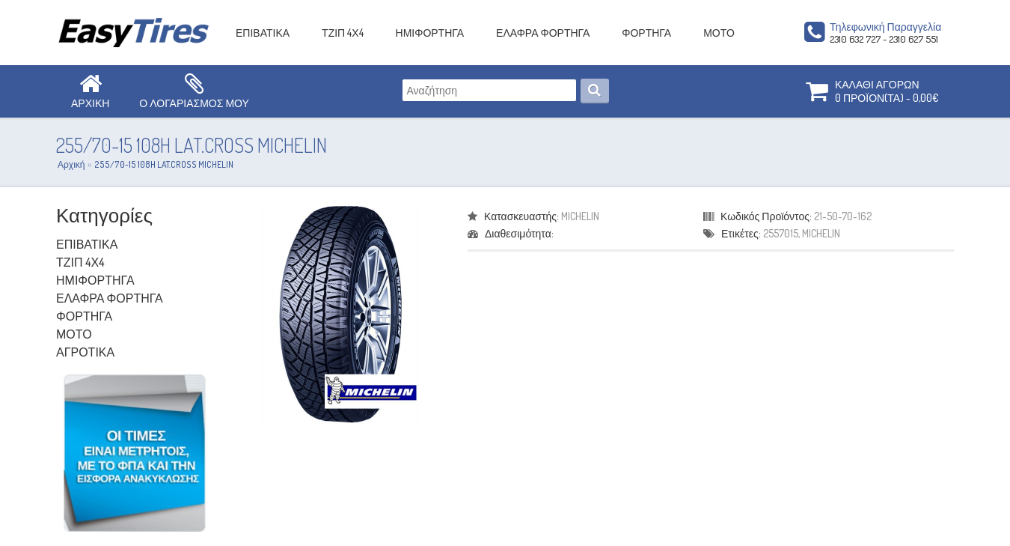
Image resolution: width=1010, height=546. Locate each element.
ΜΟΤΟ (719, 32)
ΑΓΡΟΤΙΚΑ (85, 352)
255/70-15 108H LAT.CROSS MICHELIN (163, 164)
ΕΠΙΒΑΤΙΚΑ (263, 32)
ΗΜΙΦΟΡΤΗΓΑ (430, 32)
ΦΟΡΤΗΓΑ (646, 32)
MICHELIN (580, 216)
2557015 (780, 233)
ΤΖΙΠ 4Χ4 (342, 32)
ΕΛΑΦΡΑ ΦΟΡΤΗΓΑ (543, 32)
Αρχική (71, 164)
